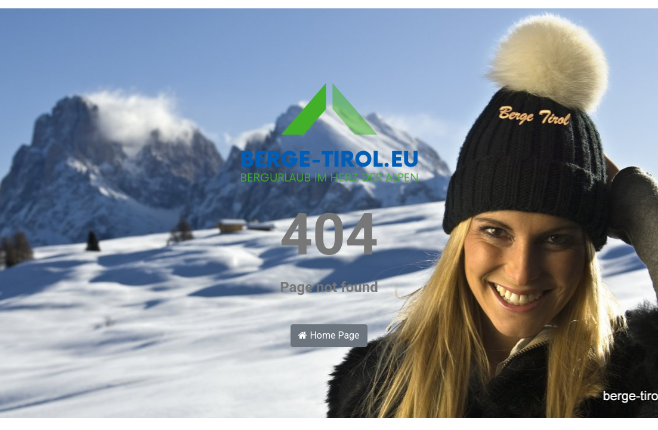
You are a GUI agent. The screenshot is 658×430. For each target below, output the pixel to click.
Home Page (328, 335)
